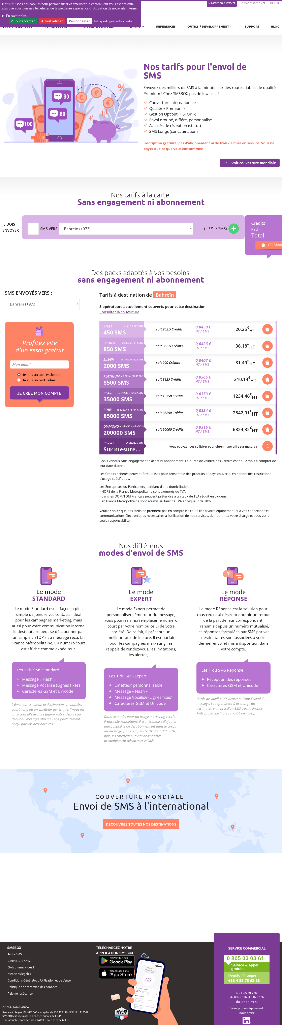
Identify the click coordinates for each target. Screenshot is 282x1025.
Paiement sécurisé (20, 993)
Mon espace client (253, 3)
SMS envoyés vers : (28, 293)
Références (166, 26)
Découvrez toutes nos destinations (141, 824)
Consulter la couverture (119, 312)
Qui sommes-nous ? (21, 967)
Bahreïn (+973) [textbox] (77, 228)
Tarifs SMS (15, 954)
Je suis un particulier (39, 380)
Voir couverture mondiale (249, 162)
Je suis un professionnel (41, 374)
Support (252, 26)
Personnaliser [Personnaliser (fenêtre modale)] (79, 21)
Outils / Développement (208, 26)
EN (277, 2)
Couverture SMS (19, 960)
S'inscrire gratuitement (222, 2)
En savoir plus (16, 16)
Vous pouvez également (247, 1010)
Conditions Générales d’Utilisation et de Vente (39, 980)
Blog (275, 26)
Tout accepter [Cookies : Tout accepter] (23, 21)
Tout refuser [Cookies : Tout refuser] (52, 21)
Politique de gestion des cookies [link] (113, 21)
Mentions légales (19, 973)
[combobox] (126, 229)
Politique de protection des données (32, 987)
